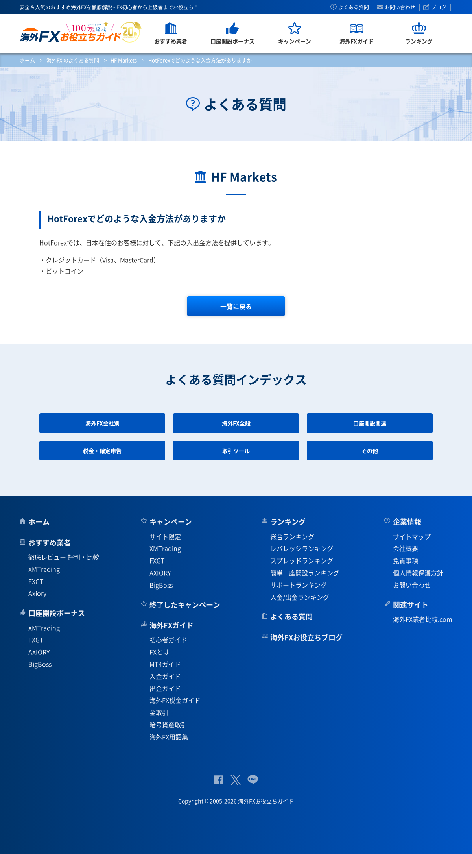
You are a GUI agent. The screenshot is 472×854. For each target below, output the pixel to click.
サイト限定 (165, 536)
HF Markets (124, 60)
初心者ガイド (168, 639)
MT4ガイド (165, 664)
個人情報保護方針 (418, 572)
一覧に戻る (236, 306)
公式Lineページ (252, 780)
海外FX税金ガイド (175, 700)
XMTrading (44, 569)
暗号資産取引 (168, 724)
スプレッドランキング (301, 560)
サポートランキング (298, 585)
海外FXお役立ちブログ (306, 637)
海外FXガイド (171, 625)
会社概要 (405, 548)
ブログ (438, 7)
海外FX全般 (236, 423)
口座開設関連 (369, 423)
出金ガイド (165, 688)
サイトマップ (412, 536)
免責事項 (405, 560)
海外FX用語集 (168, 736)
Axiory (37, 593)
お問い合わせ (400, 7)
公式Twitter (235, 780)
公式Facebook (218, 780)
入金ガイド (165, 676)
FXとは (159, 651)
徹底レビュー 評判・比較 (63, 557)
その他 (369, 451)
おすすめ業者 (49, 542)
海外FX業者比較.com (422, 619)
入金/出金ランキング (299, 597)
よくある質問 (353, 7)
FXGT (36, 581)
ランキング (288, 521)
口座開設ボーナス (56, 613)
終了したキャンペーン (184, 604)
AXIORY (39, 651)
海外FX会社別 (102, 423)
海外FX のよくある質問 (72, 60)
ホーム (27, 60)
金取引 (158, 712)
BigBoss (40, 664)
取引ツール (236, 451)
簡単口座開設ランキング (304, 572)
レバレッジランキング (301, 548)
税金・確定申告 (102, 451)
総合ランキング (292, 536)
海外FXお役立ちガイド (81, 32)
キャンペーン (170, 521)
